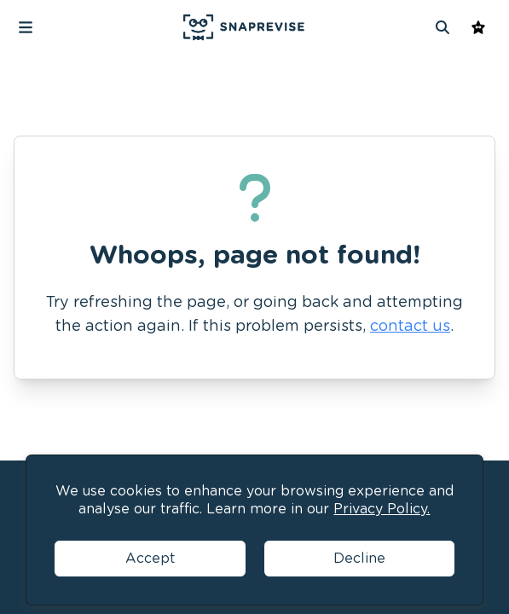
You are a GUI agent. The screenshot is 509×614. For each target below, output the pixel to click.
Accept (150, 558)
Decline (359, 558)
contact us (410, 325)
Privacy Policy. (381, 509)
